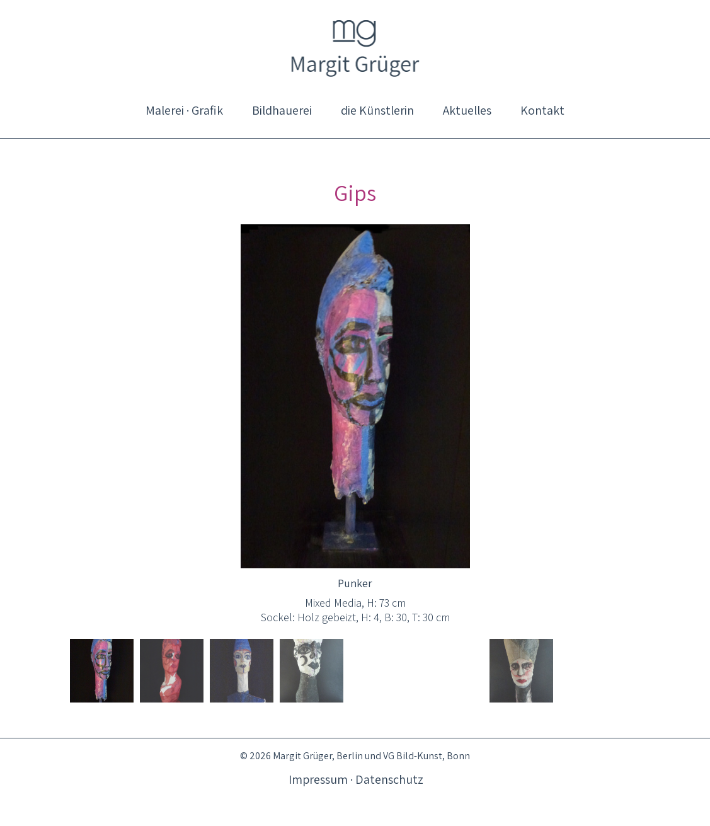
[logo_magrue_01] (355, 47)
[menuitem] (184, 110)
